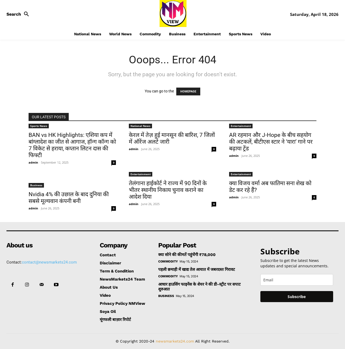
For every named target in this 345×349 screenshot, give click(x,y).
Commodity (168, 261)
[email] (296, 280)
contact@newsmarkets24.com (49, 262)
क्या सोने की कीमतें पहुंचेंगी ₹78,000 (187, 254)
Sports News (38, 126)
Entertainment (241, 126)
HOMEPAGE (188, 91)
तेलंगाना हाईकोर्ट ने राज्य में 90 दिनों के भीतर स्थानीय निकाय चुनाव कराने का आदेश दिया (168, 190)
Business (36, 185)
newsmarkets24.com (175, 341)
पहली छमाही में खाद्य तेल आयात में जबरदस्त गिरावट (196, 269)
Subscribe (297, 296)
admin (33, 162)
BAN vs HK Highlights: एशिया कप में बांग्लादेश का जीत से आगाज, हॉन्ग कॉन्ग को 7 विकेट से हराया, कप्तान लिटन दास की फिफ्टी (72, 145)
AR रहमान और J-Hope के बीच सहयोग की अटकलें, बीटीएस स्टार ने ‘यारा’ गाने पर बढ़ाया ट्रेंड (271, 142)
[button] (19, 14)
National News (140, 126)
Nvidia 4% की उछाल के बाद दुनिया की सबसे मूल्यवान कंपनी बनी (69, 197)
